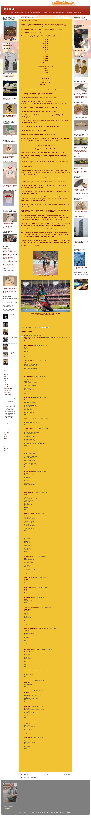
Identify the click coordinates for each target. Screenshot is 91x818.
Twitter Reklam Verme (29, 486)
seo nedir (26, 481)
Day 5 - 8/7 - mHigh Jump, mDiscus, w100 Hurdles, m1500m (9, 310)
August (7, 394)
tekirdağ (26, 350)
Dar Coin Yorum (28, 546)
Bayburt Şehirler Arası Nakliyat (31, 406)
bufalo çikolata (27, 617)
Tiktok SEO (26, 497)
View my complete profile (8, 270)
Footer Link (26, 524)
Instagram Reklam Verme (30, 527)
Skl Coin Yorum (27, 548)
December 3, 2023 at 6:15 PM (42, 418)
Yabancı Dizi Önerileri (29, 528)
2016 (5, 443)
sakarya (26, 348)
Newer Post (24, 774)
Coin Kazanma (27, 566)
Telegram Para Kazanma (30, 694)
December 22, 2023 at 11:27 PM (41, 428)
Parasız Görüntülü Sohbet (30, 460)
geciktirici (26, 610)
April (6, 436)
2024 (5, 374)
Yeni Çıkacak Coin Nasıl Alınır (31, 456)
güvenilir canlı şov (28, 600)
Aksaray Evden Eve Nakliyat (30, 367)
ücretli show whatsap (29, 580)
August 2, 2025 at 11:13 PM (37, 721)
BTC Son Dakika (28, 544)
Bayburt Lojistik (27, 401)
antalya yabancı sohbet (29, 436)
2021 (5, 380)
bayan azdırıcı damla (29, 633)
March (6, 438)
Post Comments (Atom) (32, 777)
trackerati (9, 8)
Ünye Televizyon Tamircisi (30, 411)
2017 (5, 440)
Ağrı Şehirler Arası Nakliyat (30, 385)
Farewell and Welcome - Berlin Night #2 (10, 427)
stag (25, 663)
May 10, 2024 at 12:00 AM (40, 513)
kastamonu (26, 351)
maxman (26, 619)
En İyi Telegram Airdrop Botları (31, 698)
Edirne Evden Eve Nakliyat (30, 384)
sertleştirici (26, 621)
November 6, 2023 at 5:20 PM (39, 360)
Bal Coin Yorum (27, 542)
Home (46, 774)
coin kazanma (27, 517)
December (7, 388)
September (8, 392)
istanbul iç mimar (28, 504)
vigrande (26, 631)
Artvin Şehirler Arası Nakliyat (30, 382)
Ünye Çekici (27, 388)
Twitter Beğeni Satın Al (29, 454)
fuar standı (26, 483)
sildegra (26, 612)
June (6, 432)
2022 (5, 378)
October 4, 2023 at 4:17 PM (40, 345)
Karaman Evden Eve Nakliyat (31, 364)
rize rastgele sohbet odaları (30, 440)
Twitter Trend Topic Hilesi (30, 463)
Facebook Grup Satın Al (29, 570)
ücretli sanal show (28, 590)
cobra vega (26, 614)
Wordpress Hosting (28, 562)
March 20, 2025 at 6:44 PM (37, 690)
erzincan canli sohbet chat (30, 439)
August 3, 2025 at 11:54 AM (37, 737)
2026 (5, 370)
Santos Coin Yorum (28, 539)
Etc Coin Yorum (27, 541)
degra (25, 616)
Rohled (6, 424)
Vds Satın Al (27, 568)
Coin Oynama (27, 459)
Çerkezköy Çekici (28, 391)
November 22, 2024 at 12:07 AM (47, 607)
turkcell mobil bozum (29, 712)
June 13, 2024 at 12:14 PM (41, 587)
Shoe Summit (12, 360)
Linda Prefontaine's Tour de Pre (13, 331)
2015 (5, 444)
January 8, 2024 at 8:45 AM (39, 450)
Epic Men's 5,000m (11, 353)
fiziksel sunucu (27, 478)
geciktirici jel (27, 657)
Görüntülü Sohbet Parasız (30, 453)
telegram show (27, 643)
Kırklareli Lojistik (28, 403)
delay (25, 641)
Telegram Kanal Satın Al (29, 500)
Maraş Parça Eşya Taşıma (30, 405)
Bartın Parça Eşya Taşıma (30, 402)
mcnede (26, 335)
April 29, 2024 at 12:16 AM (40, 471)
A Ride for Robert (13, 337)
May (6, 434)
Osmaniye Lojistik (28, 409)
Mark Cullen (7, 248)
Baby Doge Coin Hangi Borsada (31, 461)
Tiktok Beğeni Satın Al (29, 521)
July (6, 430)
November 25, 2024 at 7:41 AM (47, 649)
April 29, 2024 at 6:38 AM (41, 492)
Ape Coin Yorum (28, 545)
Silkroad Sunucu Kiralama (30, 569)
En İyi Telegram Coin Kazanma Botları (33, 695)
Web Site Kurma (28, 520)
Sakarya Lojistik (28, 381)
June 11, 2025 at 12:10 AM (37, 706)
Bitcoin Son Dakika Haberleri (30, 495)
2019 (5, 384)
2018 (5, 386)
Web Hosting (27, 563)
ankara (25, 347)
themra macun (27, 658)
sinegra (26, 613)
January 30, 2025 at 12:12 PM (37, 680)
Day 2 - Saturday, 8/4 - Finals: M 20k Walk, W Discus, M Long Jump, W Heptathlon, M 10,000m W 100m (10, 304)
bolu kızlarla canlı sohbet (30, 433)
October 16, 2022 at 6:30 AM (35, 335)
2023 (5, 376)
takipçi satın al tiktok (28, 522)
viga (25, 664)
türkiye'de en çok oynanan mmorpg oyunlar (34, 709)
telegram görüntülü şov (29, 655)
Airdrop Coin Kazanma (29, 518)
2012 (5, 450)
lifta (25, 620)
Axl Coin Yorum (27, 549)
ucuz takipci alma (28, 684)
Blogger (69, 812)
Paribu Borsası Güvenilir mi (30, 464)
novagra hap (27, 654)
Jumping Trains (8, 403)
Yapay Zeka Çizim (28, 561)
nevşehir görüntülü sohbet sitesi (31, 432)
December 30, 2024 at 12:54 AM (47, 670)
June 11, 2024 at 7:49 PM (40, 577)
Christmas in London (11, 345)
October (7, 390)
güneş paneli (27, 477)
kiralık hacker (27, 725)
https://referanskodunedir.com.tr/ (31, 422)
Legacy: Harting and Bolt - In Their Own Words (11, 409)
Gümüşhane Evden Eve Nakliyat (31, 386)
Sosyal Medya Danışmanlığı (30, 498)
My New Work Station (10, 411)
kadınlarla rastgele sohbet (30, 435)
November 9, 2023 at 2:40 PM (40, 376)
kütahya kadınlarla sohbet (30, 437)
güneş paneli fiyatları (29, 503)
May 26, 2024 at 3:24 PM (40, 556)
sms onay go (27, 711)
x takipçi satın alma (28, 714)
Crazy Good (11, 314)
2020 (5, 382)
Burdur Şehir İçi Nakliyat (29, 389)
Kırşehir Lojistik (27, 370)
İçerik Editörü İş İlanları (29, 474)
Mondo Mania (8, 421)
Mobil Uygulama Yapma (29, 559)
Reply (25, 340)
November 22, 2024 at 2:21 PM (49, 628)
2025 (5, 372)
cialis (25, 638)
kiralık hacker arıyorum (29, 726)
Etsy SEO (26, 480)
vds (25, 476)
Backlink (26, 507)
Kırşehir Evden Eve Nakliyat (30, 368)
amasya (26, 353)
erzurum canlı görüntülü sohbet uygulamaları (34, 442)
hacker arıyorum (28, 729)
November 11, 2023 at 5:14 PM (40, 397)
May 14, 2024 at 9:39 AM (39, 535)
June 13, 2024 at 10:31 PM (40, 597)
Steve (10, 322)
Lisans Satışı (27, 501)
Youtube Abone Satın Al (29, 525)
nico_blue (59, 812)
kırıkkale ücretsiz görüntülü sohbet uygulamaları (35, 443)
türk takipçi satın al (28, 674)
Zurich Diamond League (10, 398)
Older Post (67, 774)
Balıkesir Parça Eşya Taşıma (30, 365)
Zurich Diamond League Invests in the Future (10, 406)
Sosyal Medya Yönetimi (29, 484)
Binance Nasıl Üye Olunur (30, 457)
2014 (5, 446)
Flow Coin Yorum (28, 538)
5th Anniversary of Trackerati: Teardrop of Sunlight (10, 418)
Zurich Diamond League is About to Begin (11, 400)
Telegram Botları (28, 699)
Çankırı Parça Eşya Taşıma (30, 408)
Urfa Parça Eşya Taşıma (29, 412)
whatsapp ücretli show (29, 636)
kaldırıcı (26, 640)
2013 (5, 448)
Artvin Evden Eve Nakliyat (30, 379)
